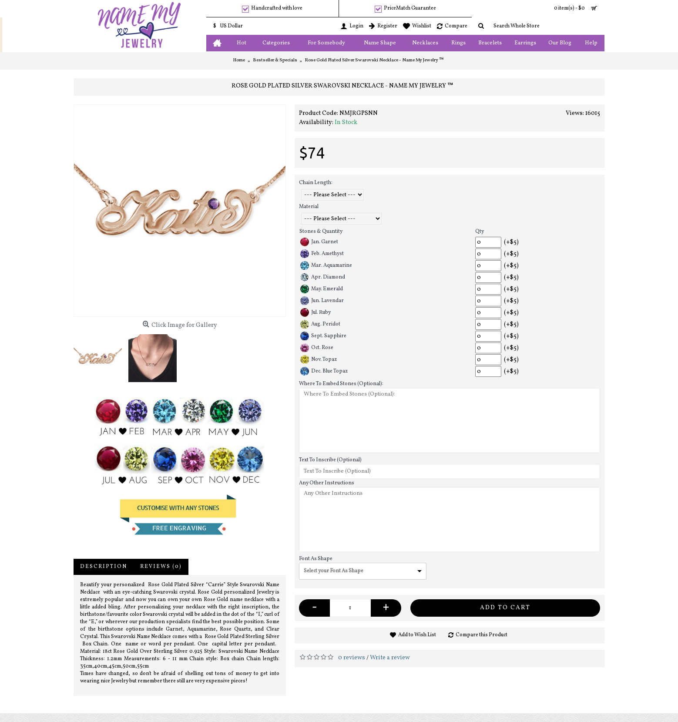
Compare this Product (481, 634)
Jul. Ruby (315, 312)
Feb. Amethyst (322, 253)
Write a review (390, 658)
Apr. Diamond (322, 277)
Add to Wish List (417, 634)
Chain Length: (315, 182)
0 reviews (351, 658)
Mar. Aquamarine (326, 265)
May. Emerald (321, 289)
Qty (479, 231)
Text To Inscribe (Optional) (330, 460)
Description (103, 566)
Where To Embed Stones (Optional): (341, 383)
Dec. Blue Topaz (324, 371)
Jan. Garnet (319, 242)
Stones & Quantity (320, 231)
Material (309, 206)
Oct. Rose (316, 347)
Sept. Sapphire (323, 336)
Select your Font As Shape (333, 571)
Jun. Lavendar (322, 300)
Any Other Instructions (326, 483)
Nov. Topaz (318, 359)
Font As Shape (315, 558)
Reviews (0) (161, 566)
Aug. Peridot (320, 324)
